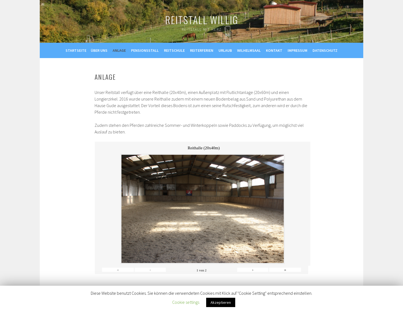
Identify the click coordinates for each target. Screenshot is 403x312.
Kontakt (274, 50)
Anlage (119, 50)
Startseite (76, 50)
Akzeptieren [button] (221, 302)
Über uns (99, 50)
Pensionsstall (145, 50)
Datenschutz (325, 50)
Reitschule (174, 50)
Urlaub (225, 50)
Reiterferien (201, 50)
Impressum (297, 50)
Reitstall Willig (201, 19)
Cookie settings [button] (185, 302)
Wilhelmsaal (249, 50)
